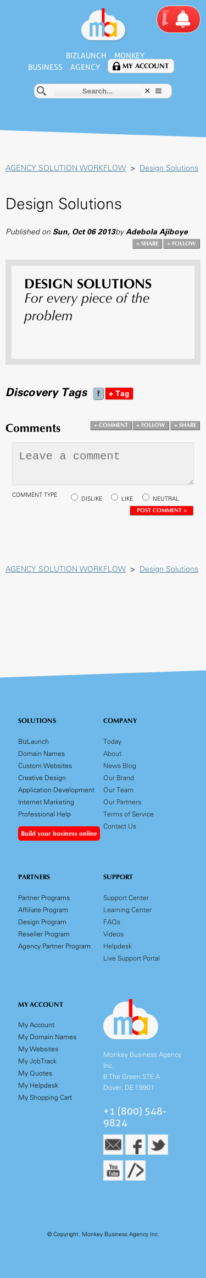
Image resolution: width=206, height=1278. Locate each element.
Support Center (126, 897)
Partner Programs (44, 897)
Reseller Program (44, 934)
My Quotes (35, 1073)
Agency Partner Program (54, 946)
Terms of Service (128, 814)
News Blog (119, 765)
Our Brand (118, 778)
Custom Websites (45, 765)
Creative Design (42, 778)
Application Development (56, 790)
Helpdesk (117, 946)
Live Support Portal (131, 958)
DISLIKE (91, 498)
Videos (113, 934)
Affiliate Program (43, 910)
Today (112, 741)
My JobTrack (37, 1061)
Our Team (118, 790)
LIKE (127, 498)
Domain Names (41, 753)
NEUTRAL (166, 498)
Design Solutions (169, 168)
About (112, 753)
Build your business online (59, 833)
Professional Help (44, 814)
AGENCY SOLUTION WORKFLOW (65, 168)
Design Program (42, 922)
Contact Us (119, 826)
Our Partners (122, 802)
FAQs (111, 922)
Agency (85, 67)
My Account (146, 66)
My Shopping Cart (45, 1097)
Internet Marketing (46, 802)
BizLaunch (86, 55)
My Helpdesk (38, 1085)
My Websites (38, 1049)
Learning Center (127, 910)
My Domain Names (47, 1037)
